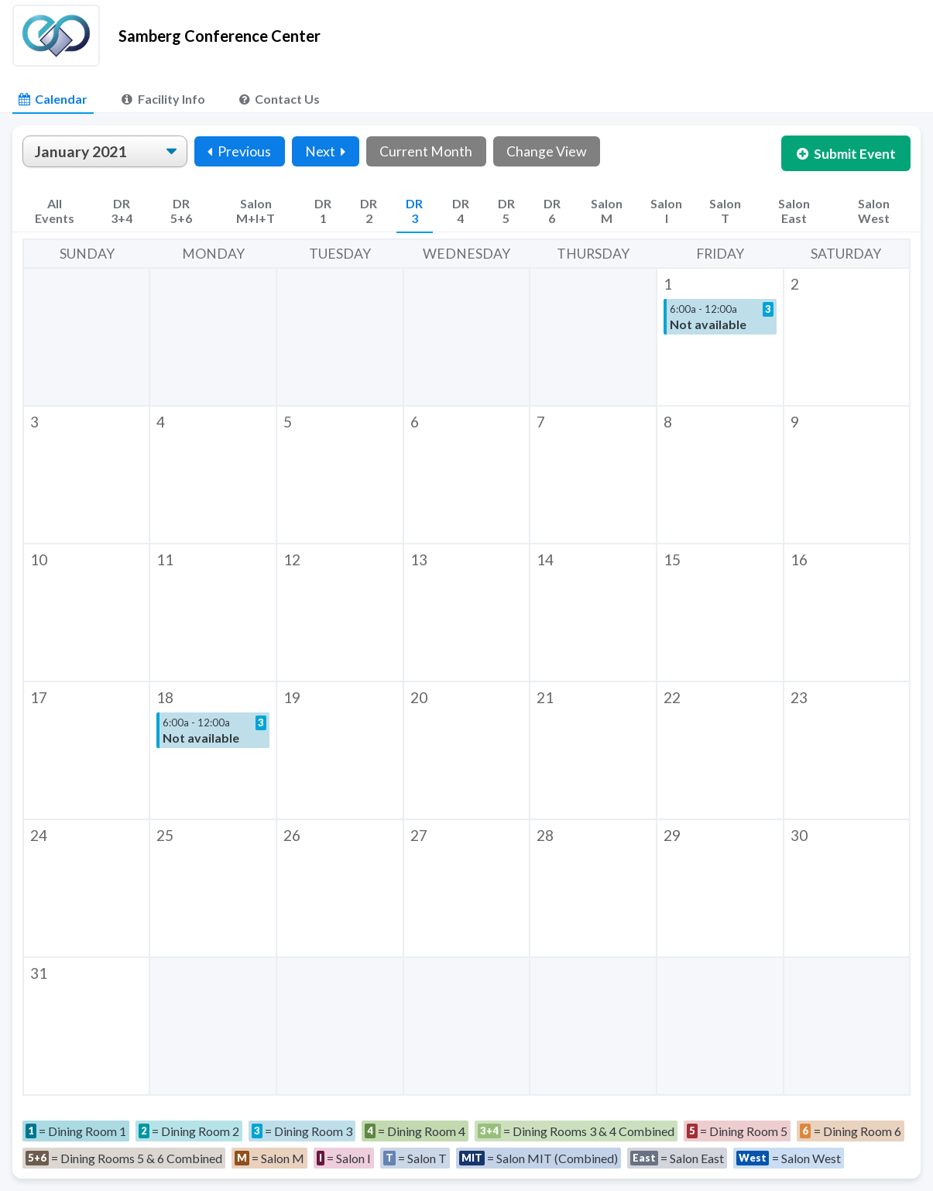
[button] (720, 337)
